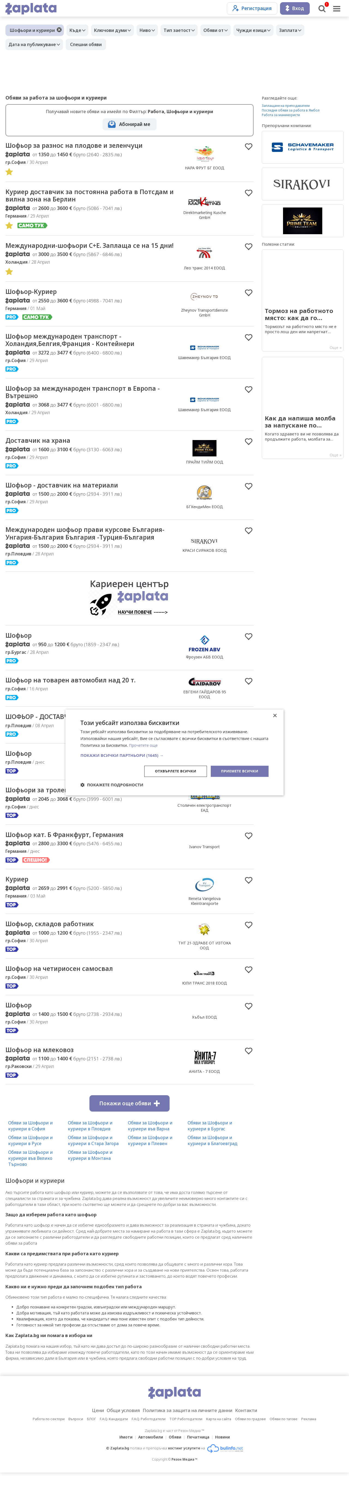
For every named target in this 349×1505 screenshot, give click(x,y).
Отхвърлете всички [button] (171, 770)
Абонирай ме (134, 124)
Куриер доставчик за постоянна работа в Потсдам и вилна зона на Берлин (79, 197)
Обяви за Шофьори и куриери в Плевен (150, 1173)
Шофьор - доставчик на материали (68, 500)
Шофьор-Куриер (34, 303)
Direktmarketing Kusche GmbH (204, 216)
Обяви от (226, 30)
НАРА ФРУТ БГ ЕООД (204, 168)
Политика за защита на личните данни (189, 1443)
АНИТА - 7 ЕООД (204, 1103)
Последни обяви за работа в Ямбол (291, 110)
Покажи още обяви (129, 1135)
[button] (174, 754)
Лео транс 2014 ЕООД (204, 274)
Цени (89, 1443)
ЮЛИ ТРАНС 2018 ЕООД (204, 1013)
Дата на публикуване (33, 44)
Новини (225, 1469)
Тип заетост (186, 30)
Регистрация (252, 8)
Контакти (255, 1443)
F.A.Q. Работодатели (149, 1451)
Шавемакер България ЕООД (204, 369)
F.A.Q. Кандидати (114, 1451)
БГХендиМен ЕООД (204, 522)
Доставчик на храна (41, 455)
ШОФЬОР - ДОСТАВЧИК (46, 743)
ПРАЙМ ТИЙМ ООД (204, 476)
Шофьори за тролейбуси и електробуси (76, 818)
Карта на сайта (218, 1451)
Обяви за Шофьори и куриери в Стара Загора (93, 1173)
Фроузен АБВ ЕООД (204, 682)
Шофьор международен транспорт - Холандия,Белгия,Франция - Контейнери (79, 352)
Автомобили (149, 1469)
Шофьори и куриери (32, 30)
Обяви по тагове (283, 1451)
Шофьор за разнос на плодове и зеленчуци (83, 146)
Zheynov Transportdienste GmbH (204, 324)
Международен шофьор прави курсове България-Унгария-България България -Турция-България (75, 554)
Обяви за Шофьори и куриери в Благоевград (212, 1173)
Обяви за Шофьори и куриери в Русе (30, 1173)
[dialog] (174, 752)
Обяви (175, 1469)
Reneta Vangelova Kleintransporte (204, 930)
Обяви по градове (250, 1451)
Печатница (200, 1469)
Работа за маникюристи (281, 115)
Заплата (306, 30)
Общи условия (118, 1443)
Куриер (18, 909)
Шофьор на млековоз (43, 1082)
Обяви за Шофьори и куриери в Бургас (210, 1158)
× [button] (275, 716)
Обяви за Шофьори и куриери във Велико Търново (30, 1191)
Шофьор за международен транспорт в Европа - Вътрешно (89, 406)
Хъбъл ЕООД (204, 1048)
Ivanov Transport (204, 875)
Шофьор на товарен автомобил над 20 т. (79, 706)
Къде (77, 30)
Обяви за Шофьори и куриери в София (30, 1158)
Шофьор (20, 661)
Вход (295, 8)
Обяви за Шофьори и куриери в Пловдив (90, 1158)
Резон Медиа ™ (184, 1491)
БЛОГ (91, 1451)
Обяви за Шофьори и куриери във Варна (150, 1158)
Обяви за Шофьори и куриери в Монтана (90, 1188)
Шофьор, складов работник (55, 954)
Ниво (152, 30)
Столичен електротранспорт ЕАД (204, 836)
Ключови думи (114, 30)
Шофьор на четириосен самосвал (66, 999)
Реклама (308, 1451)
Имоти (122, 1469)
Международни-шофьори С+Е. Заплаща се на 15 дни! (86, 252)
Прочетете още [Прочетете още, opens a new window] (144, 745)
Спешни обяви (88, 44)
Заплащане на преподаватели (286, 105)
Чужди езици (266, 30)
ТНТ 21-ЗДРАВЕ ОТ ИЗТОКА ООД (204, 976)
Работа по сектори (49, 1451)
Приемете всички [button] (238, 770)
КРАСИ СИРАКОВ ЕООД (204, 570)
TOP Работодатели (185, 1451)
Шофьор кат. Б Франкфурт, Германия (72, 863)
